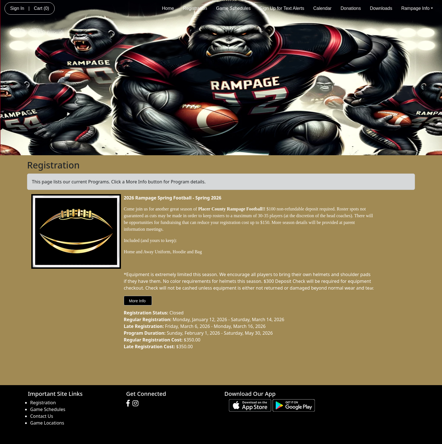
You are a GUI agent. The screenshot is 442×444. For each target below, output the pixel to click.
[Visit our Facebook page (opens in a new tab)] (129, 403)
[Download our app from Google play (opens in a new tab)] (294, 405)
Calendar (322, 8)
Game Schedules (233, 8)
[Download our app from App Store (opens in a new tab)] (250, 405)
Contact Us (41, 416)
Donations (351, 8)
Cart (41, 8)
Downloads (381, 8)
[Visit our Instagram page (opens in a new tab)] (136, 403)
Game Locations (47, 423)
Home (168, 8)
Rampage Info (417, 8)
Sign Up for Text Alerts (282, 8)
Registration (195, 8)
